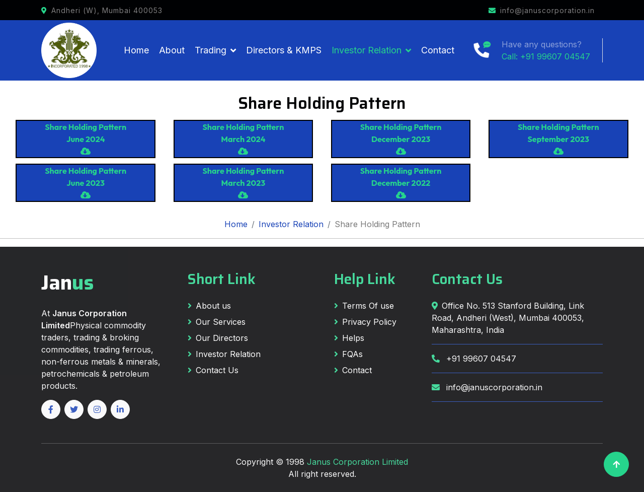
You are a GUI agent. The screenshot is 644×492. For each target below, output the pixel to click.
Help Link (364, 279)
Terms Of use (364, 306)
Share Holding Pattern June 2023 (85, 182)
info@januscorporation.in (487, 387)
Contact (437, 50)
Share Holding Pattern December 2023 (401, 138)
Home (136, 50)
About (172, 50)
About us (209, 306)
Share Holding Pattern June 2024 (85, 138)
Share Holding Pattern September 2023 (558, 138)
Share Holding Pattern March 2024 (243, 138)
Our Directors (218, 338)
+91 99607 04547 (474, 359)
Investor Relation (366, 50)
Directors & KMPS (283, 50)
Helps (349, 338)
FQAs (348, 354)
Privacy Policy (365, 322)
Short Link (222, 279)
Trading (210, 50)
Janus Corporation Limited (357, 462)
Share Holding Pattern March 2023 (243, 182)
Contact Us (213, 370)
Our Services (217, 322)
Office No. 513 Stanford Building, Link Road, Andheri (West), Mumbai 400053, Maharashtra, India (508, 318)
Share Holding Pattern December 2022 (401, 182)
